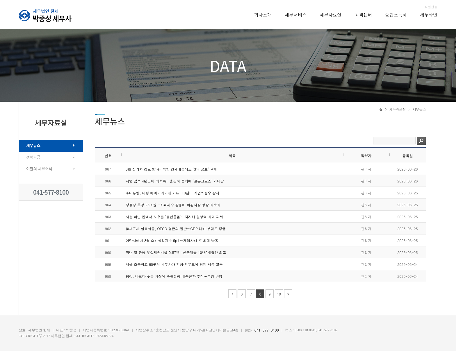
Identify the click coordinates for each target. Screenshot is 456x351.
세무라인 (428, 14)
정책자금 (33, 157)
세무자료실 (330, 14)
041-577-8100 (51, 192)
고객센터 (363, 14)
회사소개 (263, 14)
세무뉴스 (33, 146)
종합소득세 (396, 14)
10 (279, 293)
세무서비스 (296, 14)
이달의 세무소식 (39, 169)
